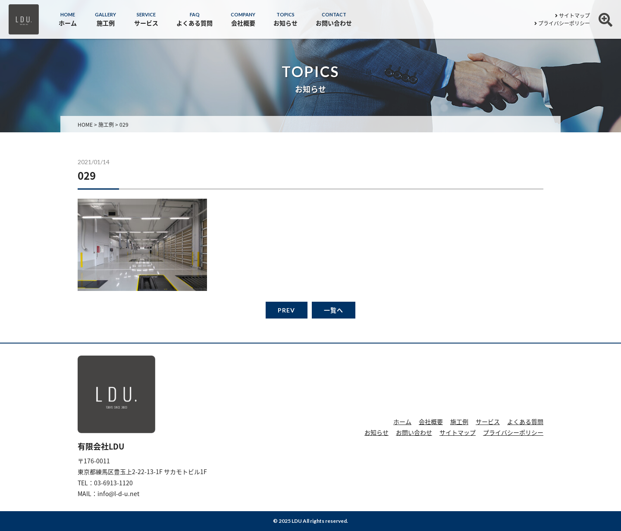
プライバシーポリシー (562, 23)
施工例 (459, 421)
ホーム (402, 421)
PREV (286, 310)
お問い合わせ (414, 432)
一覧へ (333, 310)
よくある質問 (525, 421)
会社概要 (431, 421)
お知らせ (376, 432)
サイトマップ (572, 15)
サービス (488, 421)
